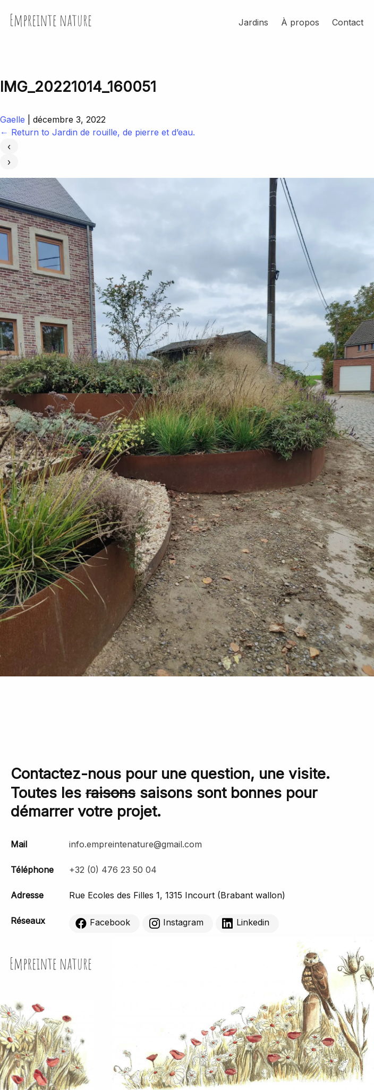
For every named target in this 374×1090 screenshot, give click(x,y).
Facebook (102, 923)
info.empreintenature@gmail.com (135, 844)
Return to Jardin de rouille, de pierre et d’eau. (97, 132)
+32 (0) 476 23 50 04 (113, 869)
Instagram (176, 923)
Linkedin (245, 923)
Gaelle (12, 119)
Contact (347, 22)
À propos (300, 22)
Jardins (253, 22)
